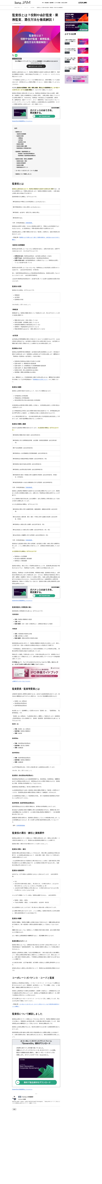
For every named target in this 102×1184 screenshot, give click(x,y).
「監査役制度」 (29, 222)
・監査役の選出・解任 (21, 161)
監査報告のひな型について (40, 379)
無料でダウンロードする (36, 66)
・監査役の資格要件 (21, 163)
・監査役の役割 (20, 136)
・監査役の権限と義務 (21, 146)
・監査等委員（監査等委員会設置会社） (26, 155)
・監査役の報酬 (20, 165)
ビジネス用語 (57, 2)
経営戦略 (52, 2)
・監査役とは (18, 132)
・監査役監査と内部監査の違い (24, 148)
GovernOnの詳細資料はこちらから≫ (22, 121)
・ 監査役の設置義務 (21, 134)
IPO (43, 2)
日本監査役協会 (20, 825)
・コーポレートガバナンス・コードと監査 (26, 170)
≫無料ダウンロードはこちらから (21, 681)
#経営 (14, 1109)
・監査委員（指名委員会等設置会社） (26, 153)
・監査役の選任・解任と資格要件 (23, 159)
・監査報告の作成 (21, 142)
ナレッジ (26, 7)
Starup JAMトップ (18, 7)
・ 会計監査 (20, 140)
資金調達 (47, 2)
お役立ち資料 (64, 2)
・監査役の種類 (20, 144)
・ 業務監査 (20, 138)
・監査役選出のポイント (22, 167)
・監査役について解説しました (22, 174)
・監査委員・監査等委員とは (22, 151)
